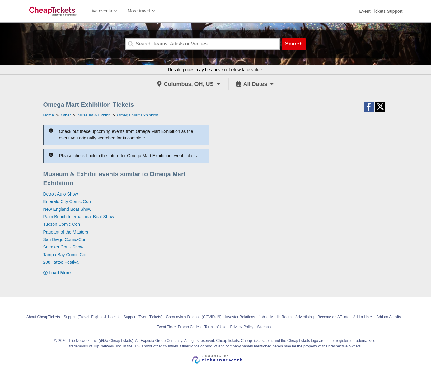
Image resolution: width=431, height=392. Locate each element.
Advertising (304, 317)
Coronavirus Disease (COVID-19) (193, 317)
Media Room (281, 317)
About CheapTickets (43, 317)
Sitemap (264, 327)
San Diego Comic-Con (65, 239)
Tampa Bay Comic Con (65, 254)
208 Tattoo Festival (61, 262)
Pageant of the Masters (65, 231)
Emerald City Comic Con (67, 201)
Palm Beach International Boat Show (78, 216)
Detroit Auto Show (60, 193)
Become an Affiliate (333, 317)
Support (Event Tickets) (143, 317)
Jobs (263, 317)
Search (294, 44)
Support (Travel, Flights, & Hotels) (91, 317)
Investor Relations (240, 317)
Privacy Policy (242, 327)
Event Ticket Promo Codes (179, 327)
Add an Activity (389, 317)
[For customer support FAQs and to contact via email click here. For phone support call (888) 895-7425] (380, 11)
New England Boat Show (67, 209)
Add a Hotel (363, 317)
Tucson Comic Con (61, 224)
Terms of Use (215, 327)
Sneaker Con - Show (63, 246)
